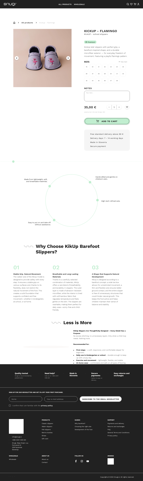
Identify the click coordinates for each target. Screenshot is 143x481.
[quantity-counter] (114, 107)
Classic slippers (47, 423)
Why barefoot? (80, 423)
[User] (138, 4)
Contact (45, 462)
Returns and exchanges (116, 426)
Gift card (45, 439)
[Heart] (131, 4)
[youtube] (87, 461)
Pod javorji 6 (16, 445)
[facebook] (76, 461)
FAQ (109, 429)
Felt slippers (46, 429)
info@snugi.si (17, 437)
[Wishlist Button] (127, 107)
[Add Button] (119, 107)
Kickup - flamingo (47, 22)
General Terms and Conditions (118, 433)
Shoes (44, 436)
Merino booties (47, 433)
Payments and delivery (116, 423)
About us (45, 459)
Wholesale (12, 459)
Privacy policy (112, 436)
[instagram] (82, 461)
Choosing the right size (83, 426)
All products (27, 22)
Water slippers (47, 426)
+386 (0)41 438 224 (19, 440)
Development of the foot (83, 429)
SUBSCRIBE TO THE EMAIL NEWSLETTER (100, 399)
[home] (14, 22)
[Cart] (135, 4)
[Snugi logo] (16, 426)
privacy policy (47, 405)
